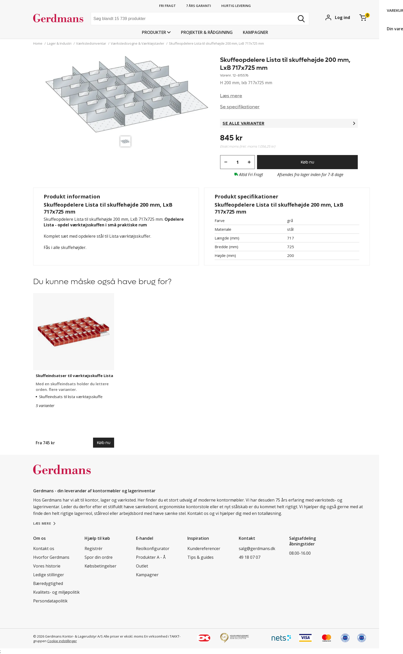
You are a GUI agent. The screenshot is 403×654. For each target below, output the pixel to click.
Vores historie (46, 566)
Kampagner (255, 32)
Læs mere (231, 96)
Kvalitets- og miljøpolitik (56, 592)
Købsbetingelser (100, 566)
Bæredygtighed (48, 583)
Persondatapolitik (50, 601)
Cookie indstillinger (62, 641)
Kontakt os (43, 548)
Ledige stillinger (48, 575)
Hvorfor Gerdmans (51, 557)
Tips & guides (200, 557)
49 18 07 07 (249, 557)
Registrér (94, 548)
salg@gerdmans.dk (257, 548)
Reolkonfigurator (152, 548)
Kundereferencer (203, 548)
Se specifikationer (240, 107)
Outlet (142, 566)
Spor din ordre (99, 557)
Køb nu (307, 162)
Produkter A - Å (151, 557)
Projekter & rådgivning (207, 32)
